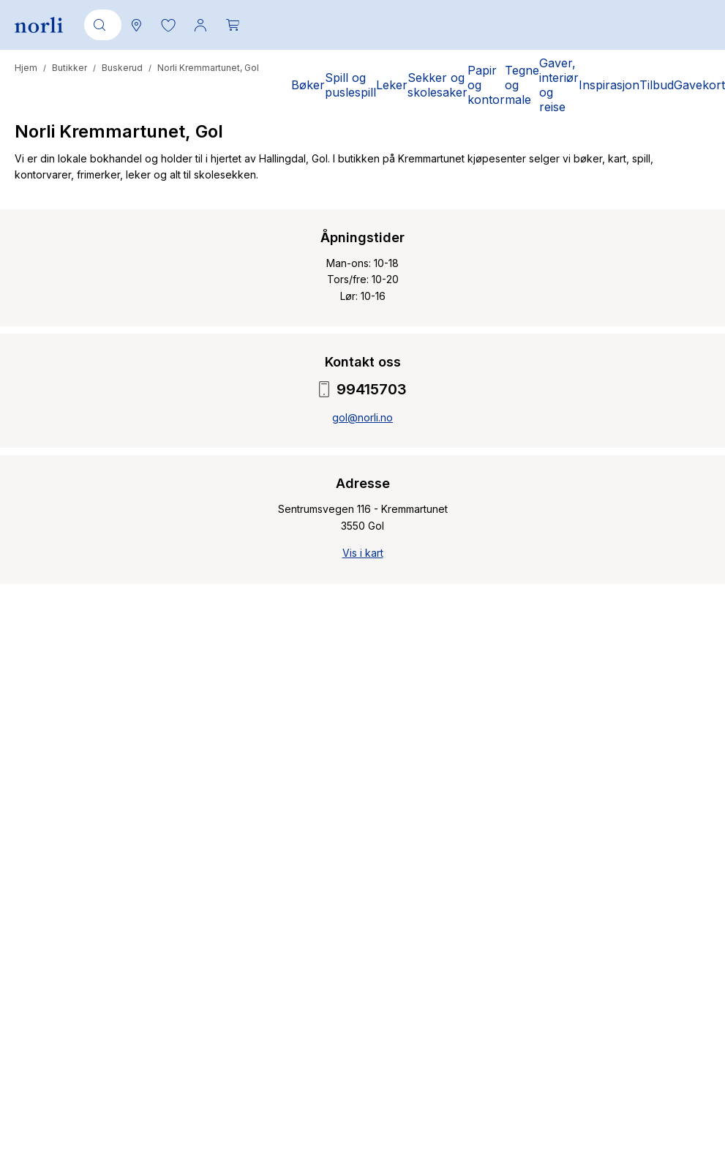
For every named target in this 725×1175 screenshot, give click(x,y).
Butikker (69, 67)
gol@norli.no (362, 417)
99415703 (363, 389)
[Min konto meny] (200, 25)
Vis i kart (362, 553)
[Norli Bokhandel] (39, 25)
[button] (168, 25)
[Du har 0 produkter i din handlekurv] (233, 25)
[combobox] (100, 25)
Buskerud (122, 67)
